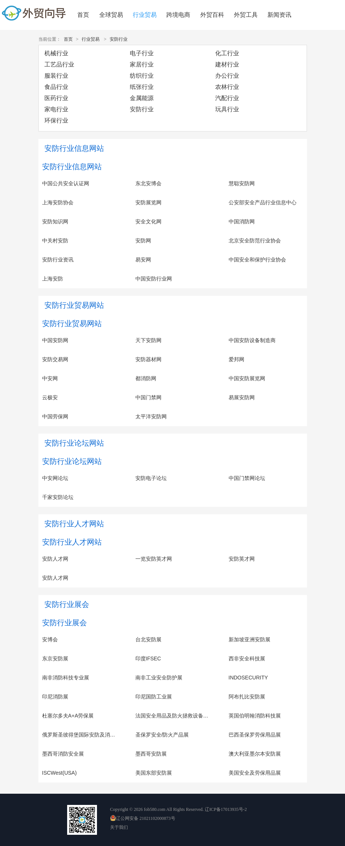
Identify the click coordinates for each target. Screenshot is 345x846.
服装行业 (56, 75)
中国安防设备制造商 (252, 340)
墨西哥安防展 (151, 754)
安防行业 (119, 39)
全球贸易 (111, 15)
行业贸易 (145, 15)
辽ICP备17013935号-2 (226, 809)
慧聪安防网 (242, 183)
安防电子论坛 (151, 478)
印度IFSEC (148, 658)
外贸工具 (246, 15)
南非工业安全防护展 (158, 678)
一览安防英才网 (153, 559)
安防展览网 (148, 202)
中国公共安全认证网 (65, 183)
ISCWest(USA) (59, 773)
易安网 (143, 260)
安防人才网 (55, 559)
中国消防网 (242, 221)
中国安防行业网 (153, 279)
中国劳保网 (55, 416)
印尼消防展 (55, 697)
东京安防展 (55, 658)
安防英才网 (242, 559)
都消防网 (145, 378)
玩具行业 (227, 109)
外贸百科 (212, 15)
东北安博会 (148, 183)
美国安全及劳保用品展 (255, 773)
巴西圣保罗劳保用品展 (255, 735)
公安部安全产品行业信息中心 (263, 202)
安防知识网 (55, 221)
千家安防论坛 (57, 497)
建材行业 (227, 64)
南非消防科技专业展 (65, 678)
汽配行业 (227, 98)
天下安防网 (148, 340)
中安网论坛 (55, 478)
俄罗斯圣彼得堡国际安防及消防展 (81, 735)
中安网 (50, 378)
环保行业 (56, 120)
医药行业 (56, 98)
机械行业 (56, 53)
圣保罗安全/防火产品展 (162, 735)
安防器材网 (148, 359)
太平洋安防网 (151, 416)
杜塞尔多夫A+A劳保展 (68, 716)
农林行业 (227, 87)
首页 (83, 15)
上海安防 (52, 279)
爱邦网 (236, 359)
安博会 (50, 639)
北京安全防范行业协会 (255, 241)
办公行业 (227, 75)
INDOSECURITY (248, 678)
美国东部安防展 (153, 773)
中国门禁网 (148, 397)
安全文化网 (148, 221)
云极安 (50, 397)
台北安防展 (148, 639)
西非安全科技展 (247, 658)
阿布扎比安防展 (247, 697)
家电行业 (56, 109)
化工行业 (227, 53)
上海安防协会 (57, 202)
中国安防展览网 (247, 378)
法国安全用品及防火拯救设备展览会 (177, 716)
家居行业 (142, 64)
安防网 (143, 241)
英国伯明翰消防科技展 (255, 716)
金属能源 (142, 98)
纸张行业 (142, 87)
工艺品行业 (59, 64)
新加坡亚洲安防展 (249, 639)
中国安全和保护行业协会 (257, 260)
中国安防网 (55, 340)
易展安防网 (242, 397)
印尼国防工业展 (153, 697)
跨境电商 (178, 15)
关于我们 (119, 827)
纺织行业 (142, 75)
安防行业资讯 (57, 260)
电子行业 (142, 53)
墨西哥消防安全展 (63, 754)
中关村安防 (55, 241)
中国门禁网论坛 (247, 478)
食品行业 (56, 87)
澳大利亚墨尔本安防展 (255, 754)
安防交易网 (55, 359)
